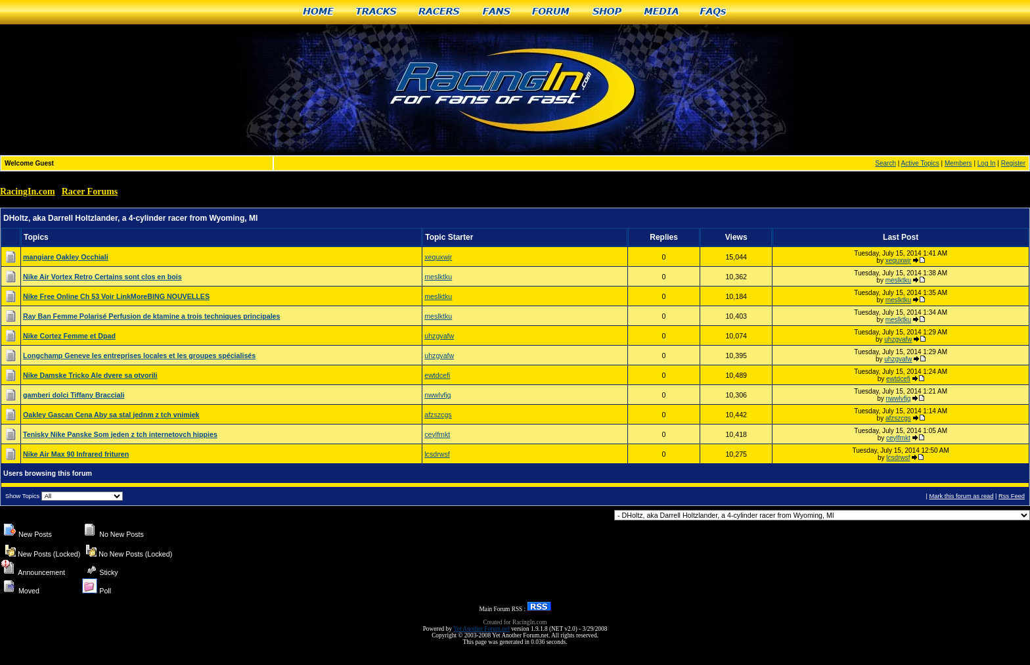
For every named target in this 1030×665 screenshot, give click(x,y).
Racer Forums (90, 191)
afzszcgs (437, 415)
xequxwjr (438, 257)
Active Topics (920, 163)
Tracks (376, 12)
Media (661, 12)
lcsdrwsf (436, 454)
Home (318, 12)
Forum (551, 12)
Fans (497, 12)
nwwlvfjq (437, 395)
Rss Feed (1011, 496)
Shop (607, 12)
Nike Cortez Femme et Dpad (69, 336)
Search (885, 163)
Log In (986, 163)
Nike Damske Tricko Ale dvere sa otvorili (90, 375)
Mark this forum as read (961, 496)
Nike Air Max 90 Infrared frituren (76, 454)
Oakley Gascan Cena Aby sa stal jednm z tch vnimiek (111, 415)
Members (958, 163)
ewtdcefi (437, 375)
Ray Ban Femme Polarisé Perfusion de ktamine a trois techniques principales (151, 316)
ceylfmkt (437, 434)
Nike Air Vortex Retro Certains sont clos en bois (102, 277)
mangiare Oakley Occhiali (65, 257)
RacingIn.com (27, 191)
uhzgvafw (439, 336)
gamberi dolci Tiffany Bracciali (73, 395)
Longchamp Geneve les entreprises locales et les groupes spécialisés (139, 355)
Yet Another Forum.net (481, 629)
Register (1013, 163)
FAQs (714, 12)
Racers (440, 12)
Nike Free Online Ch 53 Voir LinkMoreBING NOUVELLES (116, 296)
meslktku (438, 277)
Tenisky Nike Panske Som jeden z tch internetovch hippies (120, 434)
